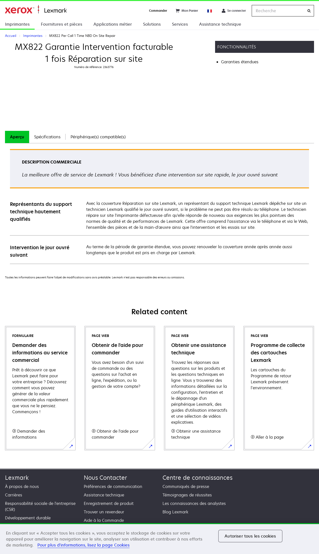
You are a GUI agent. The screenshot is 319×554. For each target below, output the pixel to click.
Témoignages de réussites (187, 495)
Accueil (36, 9)
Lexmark (17, 477)
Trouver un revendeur (104, 512)
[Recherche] (309, 10)
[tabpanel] (159, 206)
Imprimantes (17, 24)
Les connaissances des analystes (194, 503)
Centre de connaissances (197, 477)
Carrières (13, 495)
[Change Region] (210, 11)
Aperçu (17, 137)
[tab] (17, 137)
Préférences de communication (113, 486)
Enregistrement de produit (109, 503)
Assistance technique (220, 24)
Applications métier (112, 24)
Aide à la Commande (104, 520)
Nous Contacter (105, 477)
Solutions (152, 24)
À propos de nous (22, 486)
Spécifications (47, 137)
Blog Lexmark (175, 512)
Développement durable (28, 518)
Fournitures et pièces (61, 24)
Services (180, 24)
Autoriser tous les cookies (250, 536)
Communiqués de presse (185, 486)
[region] (159, 538)
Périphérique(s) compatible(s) (98, 137)
